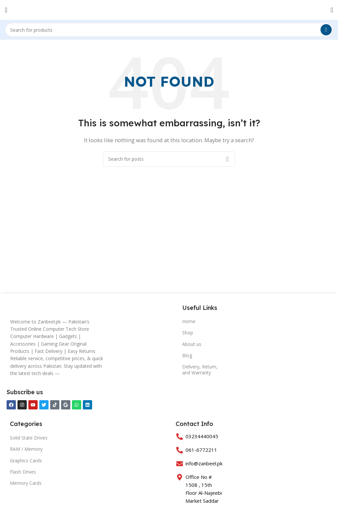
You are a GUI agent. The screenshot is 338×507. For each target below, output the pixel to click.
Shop (187, 332)
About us (191, 344)
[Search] (169, 30)
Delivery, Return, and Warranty (200, 369)
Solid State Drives (29, 438)
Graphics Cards (26, 460)
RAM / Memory (26, 449)
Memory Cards (26, 483)
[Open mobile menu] (6, 10)
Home (188, 321)
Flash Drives (23, 472)
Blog (187, 355)
